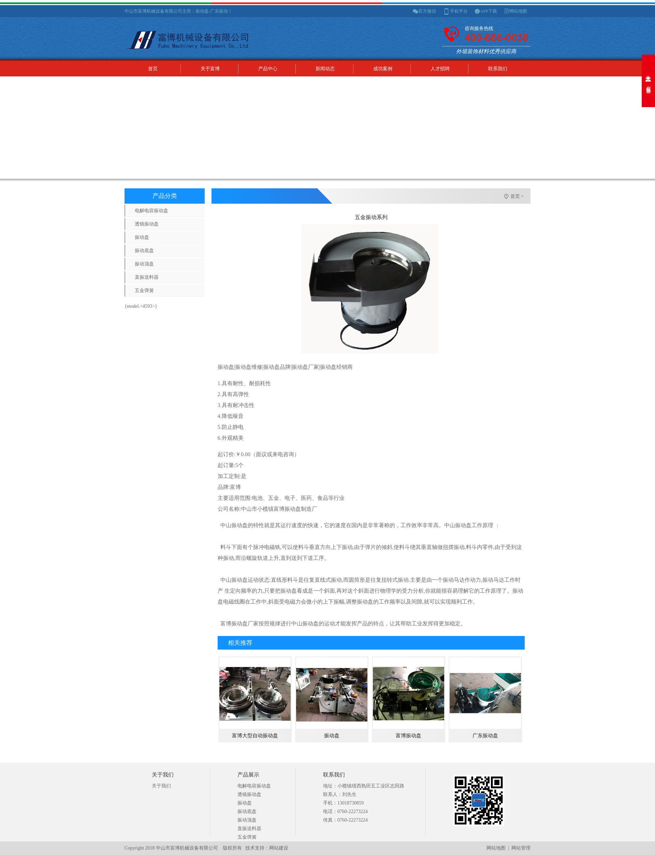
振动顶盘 (144, 263)
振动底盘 (144, 250)
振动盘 (142, 237)
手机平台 (459, 11)
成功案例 (382, 68)
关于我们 (161, 785)
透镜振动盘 (147, 224)
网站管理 (520, 848)
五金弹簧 (144, 290)
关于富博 (210, 68)
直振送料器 (147, 277)
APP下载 (488, 11)
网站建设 (278, 848)
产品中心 (267, 68)
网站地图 (518, 11)
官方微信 (427, 11)
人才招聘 (440, 68)
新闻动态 (325, 68)
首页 (153, 68)
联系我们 (497, 68)
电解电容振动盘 (151, 210)
